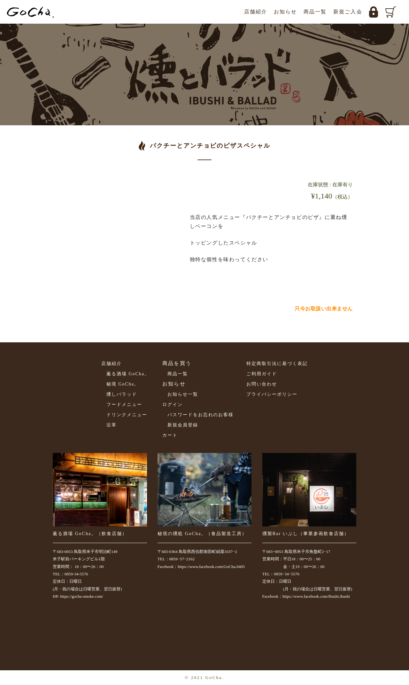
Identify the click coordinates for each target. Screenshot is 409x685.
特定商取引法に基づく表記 (277, 363)
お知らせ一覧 (182, 394)
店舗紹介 (255, 11)
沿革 (111, 425)
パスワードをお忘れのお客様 (200, 414)
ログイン (172, 404)
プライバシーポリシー (271, 394)
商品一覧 (315, 11)
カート (170, 435)
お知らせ (285, 11)
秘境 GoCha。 (122, 384)
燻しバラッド (121, 394)
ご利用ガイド (261, 373)
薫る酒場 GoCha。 (128, 373)
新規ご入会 (347, 11)
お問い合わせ (261, 384)
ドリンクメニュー (126, 414)
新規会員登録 (182, 425)
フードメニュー (124, 404)
